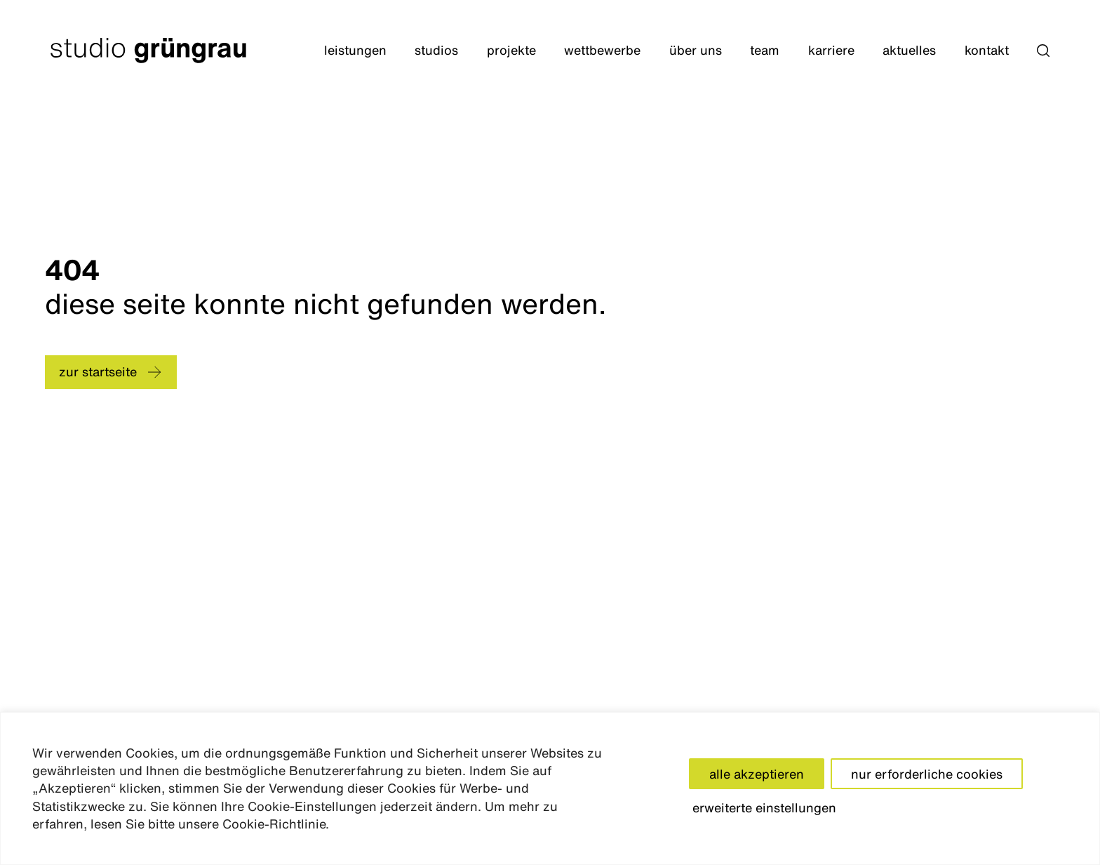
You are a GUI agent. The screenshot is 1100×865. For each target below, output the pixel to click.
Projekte (511, 50)
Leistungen (355, 50)
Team (764, 50)
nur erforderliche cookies (926, 774)
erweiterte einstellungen (764, 807)
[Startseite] (148, 50)
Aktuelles (909, 50)
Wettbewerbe (602, 50)
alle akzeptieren (756, 774)
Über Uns (695, 50)
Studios (436, 50)
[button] (1043, 50)
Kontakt (987, 50)
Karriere (831, 50)
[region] (550, 788)
